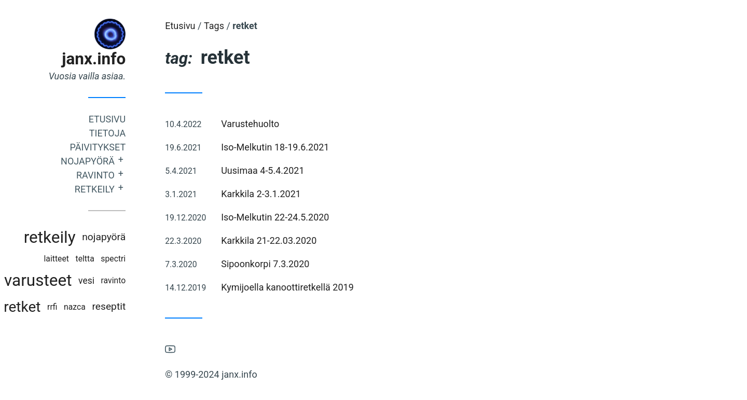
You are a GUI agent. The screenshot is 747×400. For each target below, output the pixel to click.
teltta (104, 259)
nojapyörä (123, 237)
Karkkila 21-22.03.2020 (288, 240)
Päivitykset (117, 147)
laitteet (75, 259)
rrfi (72, 307)
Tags (234, 25)
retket (41, 306)
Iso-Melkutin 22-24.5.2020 (295, 217)
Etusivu (126, 119)
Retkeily (114, 189)
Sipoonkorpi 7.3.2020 (285, 263)
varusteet (57, 280)
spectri (132, 259)
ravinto (132, 280)
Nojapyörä (107, 161)
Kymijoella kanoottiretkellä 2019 (307, 287)
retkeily (69, 237)
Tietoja (127, 133)
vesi (106, 280)
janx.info (113, 58)
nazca (94, 307)
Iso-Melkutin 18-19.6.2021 (295, 147)
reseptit (128, 306)
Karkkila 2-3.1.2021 (281, 193)
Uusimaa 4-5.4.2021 (282, 170)
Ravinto (115, 175)
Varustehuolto (270, 123)
